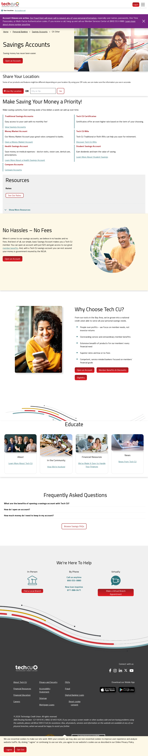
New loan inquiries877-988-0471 (74, 588)
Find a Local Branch (32, 590)
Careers (16, 701)
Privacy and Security (48, 682)
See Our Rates (14, 195)
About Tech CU (20, 682)
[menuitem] (10, 4)
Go (60, 91)
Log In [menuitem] (136, 4)
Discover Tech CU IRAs (86, 142)
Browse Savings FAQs (74, 526)
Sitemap (43, 698)
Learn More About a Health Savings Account (25, 160)
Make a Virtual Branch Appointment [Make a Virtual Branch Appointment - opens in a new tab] (115, 592)
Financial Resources (22, 688)
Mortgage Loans (46, 704)
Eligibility (81, 377)
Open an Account (13, 60)
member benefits (10, 248)
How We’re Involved (56, 466)
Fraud (67, 688)
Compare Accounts (13, 169)
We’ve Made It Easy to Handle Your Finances (92, 465)
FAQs (67, 682)
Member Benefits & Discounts (112, 370)
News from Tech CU (127, 461)
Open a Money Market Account (19, 142)
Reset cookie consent (74, 703)
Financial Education (22, 695)
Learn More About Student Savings (92, 157)
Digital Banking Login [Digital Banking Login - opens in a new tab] (74, 695)
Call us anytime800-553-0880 (74, 579)
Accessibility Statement (44, 690)
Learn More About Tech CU (20, 463)
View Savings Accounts (15, 127)
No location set (20, 10)
